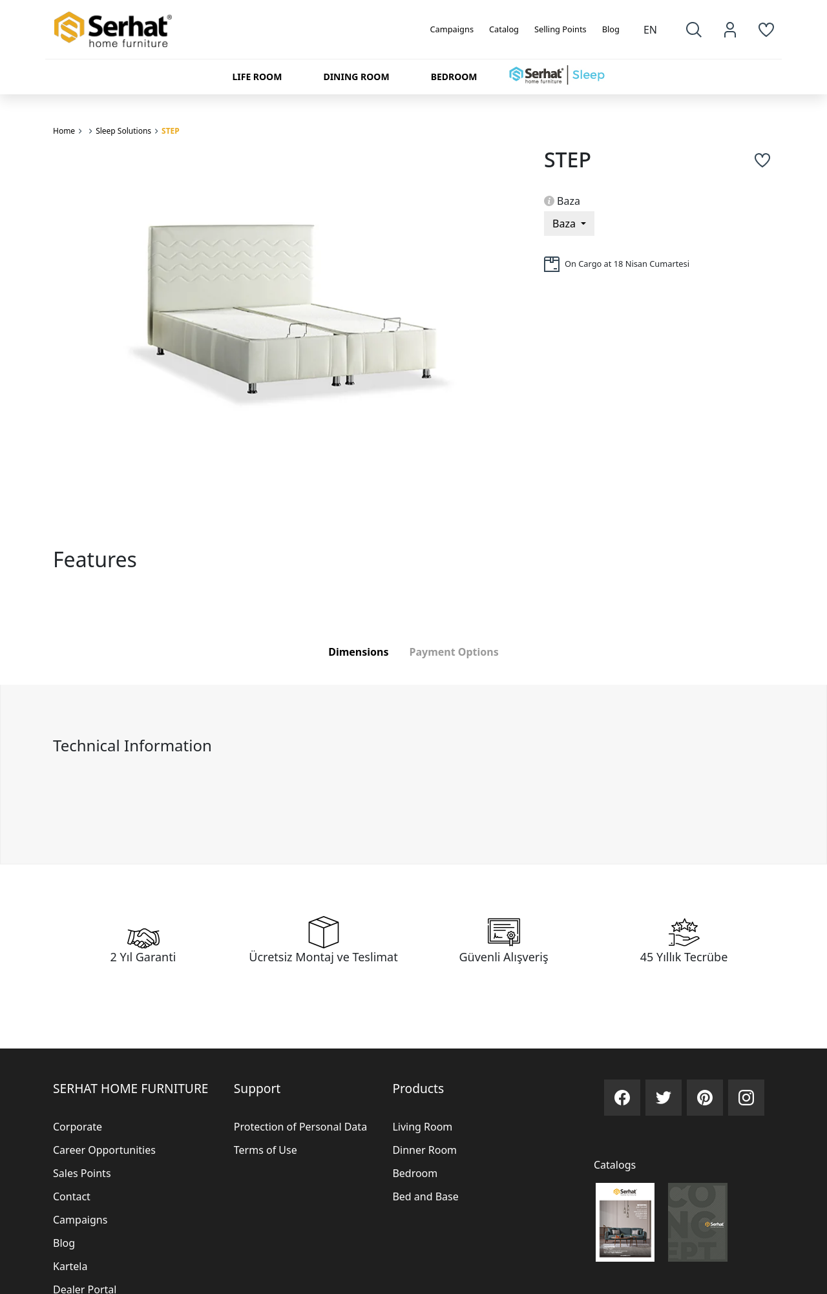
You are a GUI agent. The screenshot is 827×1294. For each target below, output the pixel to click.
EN (650, 30)
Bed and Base (425, 1196)
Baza (562, 201)
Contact (71, 1196)
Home (64, 130)
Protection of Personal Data (300, 1127)
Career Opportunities (104, 1150)
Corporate (77, 1127)
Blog (611, 29)
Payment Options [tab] (454, 652)
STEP (171, 130)
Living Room (422, 1127)
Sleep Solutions (123, 130)
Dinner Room (424, 1150)
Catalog (504, 29)
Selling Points (560, 29)
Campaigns (452, 29)
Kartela (70, 1266)
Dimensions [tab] (358, 652)
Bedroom (414, 1173)
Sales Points (82, 1173)
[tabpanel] (413, 774)
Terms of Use (265, 1150)
